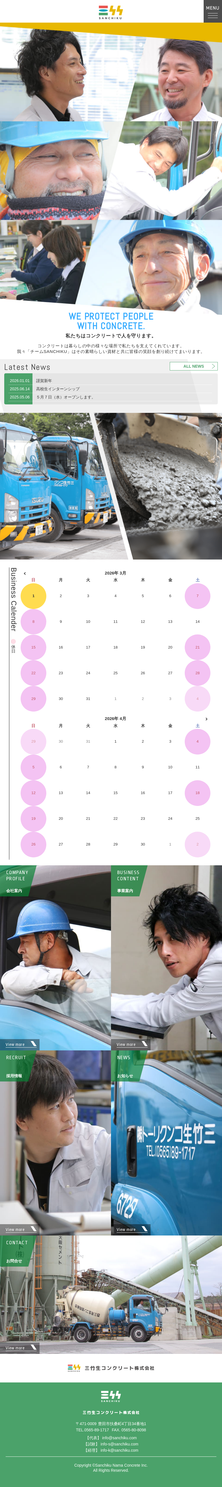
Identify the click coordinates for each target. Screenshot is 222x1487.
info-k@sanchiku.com (119, 1450)
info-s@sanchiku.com (119, 1444)
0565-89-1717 (96, 1430)
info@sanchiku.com (119, 1438)
